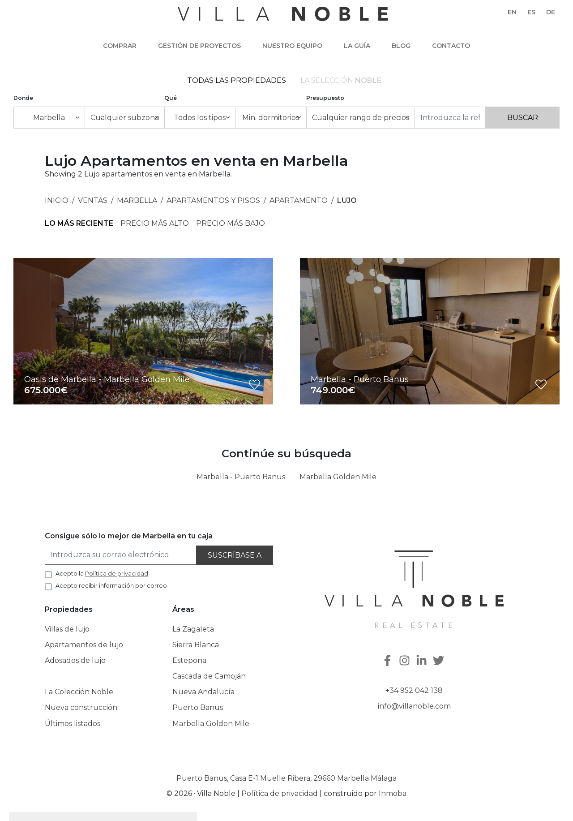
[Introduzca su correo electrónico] (121, 555)
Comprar (120, 46)
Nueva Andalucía (203, 692)
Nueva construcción (81, 707)
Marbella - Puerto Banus (241, 477)
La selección (340, 80)
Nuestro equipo (292, 46)
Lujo (347, 200)
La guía (357, 46)
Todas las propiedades (236, 80)
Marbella (137, 200)
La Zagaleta (193, 629)
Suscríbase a (234, 555)
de (550, 12)
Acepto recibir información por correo (111, 585)
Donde (23, 98)
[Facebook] (388, 661)
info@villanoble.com (414, 706)
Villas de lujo (67, 629)
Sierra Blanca (195, 644)
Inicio (56, 200)
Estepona (189, 660)
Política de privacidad (279, 793)
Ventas (92, 200)
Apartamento (298, 200)
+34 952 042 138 (414, 690)
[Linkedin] (422, 661)
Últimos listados (72, 723)
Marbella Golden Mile (337, 477)
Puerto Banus (197, 707)
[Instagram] (405, 661)
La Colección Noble (79, 692)
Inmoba (392, 793)
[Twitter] (439, 661)
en (512, 12)
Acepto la (102, 573)
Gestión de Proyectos (199, 46)
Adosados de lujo (75, 660)
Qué (170, 98)
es (531, 12)
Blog (401, 46)
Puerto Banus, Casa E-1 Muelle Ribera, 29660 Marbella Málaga (286, 778)
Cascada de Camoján (209, 676)
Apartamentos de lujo (84, 644)
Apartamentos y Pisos (213, 200)
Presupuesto (325, 98)
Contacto (451, 46)
